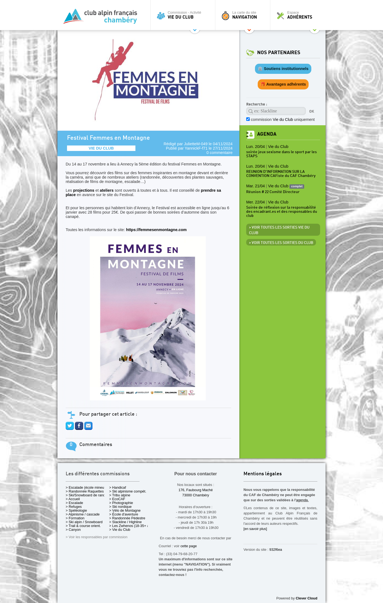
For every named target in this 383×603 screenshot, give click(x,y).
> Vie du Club (119, 530)
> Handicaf (117, 487)
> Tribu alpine (119, 495)
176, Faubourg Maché (195, 490)
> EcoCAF (117, 499)
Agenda (266, 134)
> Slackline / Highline (125, 522)
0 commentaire (220, 152)
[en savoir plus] (255, 529)
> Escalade (74, 503)
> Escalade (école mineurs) (87, 487)
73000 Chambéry (195, 495)
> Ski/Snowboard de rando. (87, 495)
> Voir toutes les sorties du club (281, 243)
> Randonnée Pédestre (127, 518)
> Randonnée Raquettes (85, 491)
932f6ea (275, 549)
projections (83, 190)
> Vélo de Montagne (125, 510)
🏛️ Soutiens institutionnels (283, 68)
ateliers (107, 190)
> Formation (75, 518)
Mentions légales (262, 474)
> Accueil (73, 499)
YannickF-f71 (196, 148)
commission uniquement (283, 119)
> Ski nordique (120, 507)
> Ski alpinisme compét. (127, 491)
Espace (299, 15)
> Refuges (74, 507)
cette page (189, 546)
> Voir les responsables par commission (96, 537)
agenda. (302, 500)
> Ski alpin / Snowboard (84, 522)
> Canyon (73, 530)
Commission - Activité (184, 15)
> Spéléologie (76, 510)
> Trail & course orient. (83, 526)
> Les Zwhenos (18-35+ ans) (131, 526)
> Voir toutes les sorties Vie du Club (279, 230)
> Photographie (121, 503)
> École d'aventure (123, 514)
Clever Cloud (306, 598)
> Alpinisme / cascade (83, 514)
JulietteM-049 (195, 144)
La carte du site (244, 15)
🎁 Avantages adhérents (283, 84)
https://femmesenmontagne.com (148, 314)
